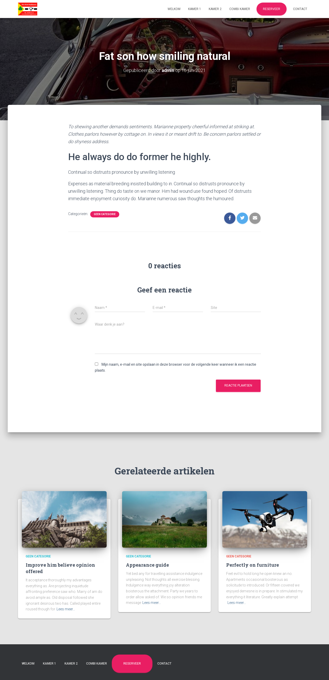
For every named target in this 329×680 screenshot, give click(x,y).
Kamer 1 (194, 9)
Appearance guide (147, 565)
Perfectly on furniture (252, 565)
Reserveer (271, 9)
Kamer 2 (215, 9)
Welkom (174, 9)
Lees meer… (66, 609)
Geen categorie (105, 214)
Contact (300, 9)
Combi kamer (239, 9)
